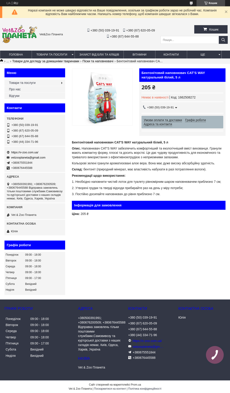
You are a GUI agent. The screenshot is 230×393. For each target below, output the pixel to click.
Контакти (171, 54)
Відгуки (14, 96)
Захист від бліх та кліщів (99, 54)
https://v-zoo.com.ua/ (24, 152)
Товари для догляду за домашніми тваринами (45, 61)
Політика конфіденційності (144, 388)
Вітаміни (139, 54)
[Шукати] (223, 40)
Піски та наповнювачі (97, 61)
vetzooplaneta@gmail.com (28, 157)
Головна (16, 54)
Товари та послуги (51, 54)
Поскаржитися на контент (110, 388)
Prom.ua (136, 384)
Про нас (15, 89)
